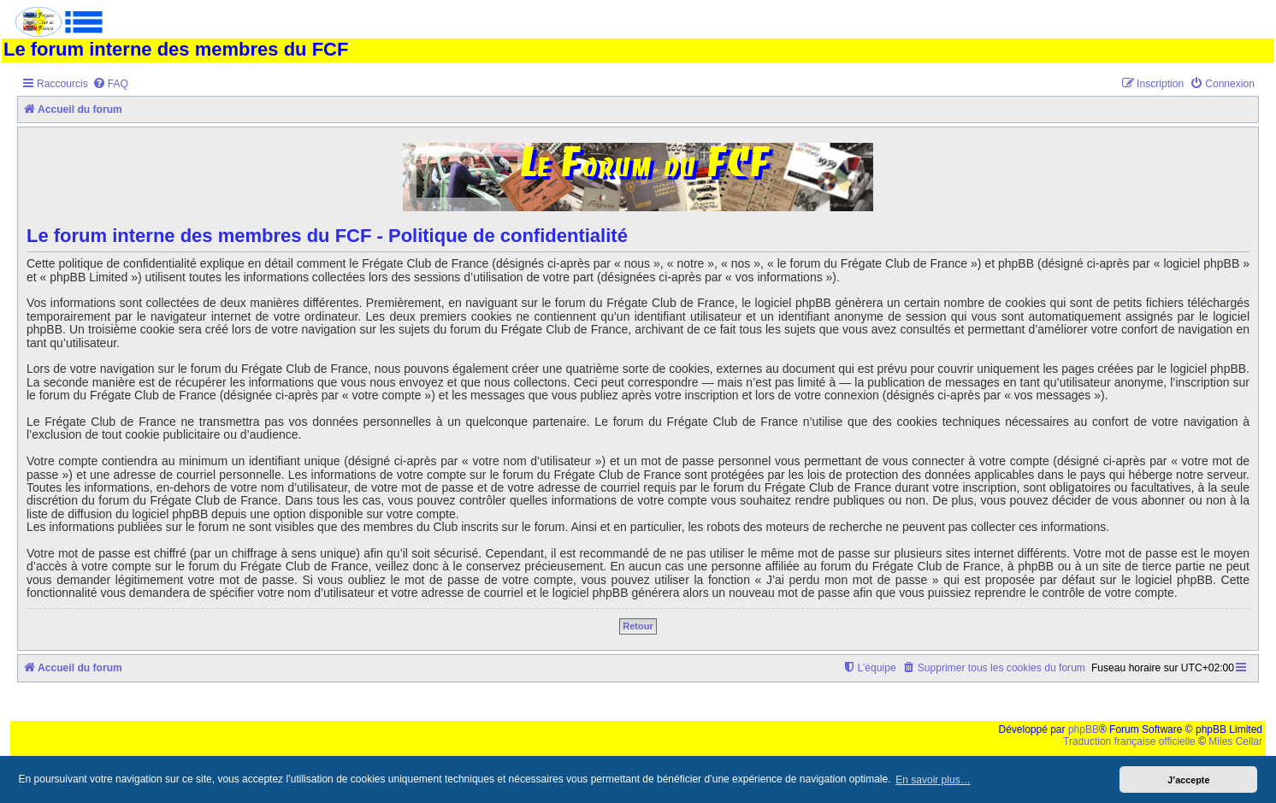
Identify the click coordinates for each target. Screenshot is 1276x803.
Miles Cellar (1235, 741)
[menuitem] (110, 84)
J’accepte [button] (1188, 780)
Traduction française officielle (1129, 741)
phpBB (1083, 729)
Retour (638, 626)
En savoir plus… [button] (932, 780)
